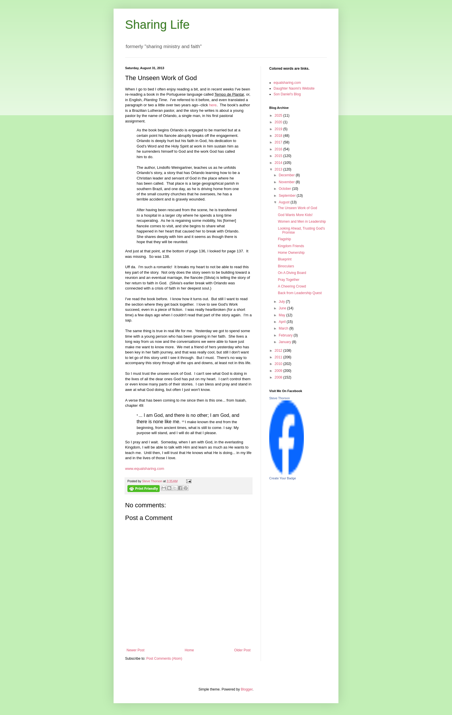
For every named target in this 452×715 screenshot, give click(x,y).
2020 (279, 122)
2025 (279, 116)
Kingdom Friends (291, 246)
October (285, 189)
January (285, 342)
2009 (279, 371)
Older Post (242, 650)
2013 (279, 169)
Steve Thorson (279, 398)
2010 (279, 364)
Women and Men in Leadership (302, 222)
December (287, 175)
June (283, 308)
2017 (279, 142)
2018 (279, 136)
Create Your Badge (282, 478)
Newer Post (135, 650)
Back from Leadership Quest (300, 293)
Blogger (247, 689)
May (282, 315)
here (212, 105)
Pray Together (289, 280)
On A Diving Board (292, 273)
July (282, 302)
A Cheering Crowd (292, 286)
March (284, 328)
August (285, 202)
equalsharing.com (287, 83)
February (286, 335)
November (287, 182)
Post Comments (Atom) (164, 659)
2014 (279, 163)
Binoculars (286, 266)
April (283, 322)
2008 (279, 377)
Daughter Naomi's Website (294, 88)
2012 (279, 351)
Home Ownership (291, 253)
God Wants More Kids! (295, 215)
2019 (279, 129)
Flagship (284, 239)
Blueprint (284, 259)
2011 (279, 357)
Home (189, 650)
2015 (279, 156)
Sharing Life (157, 24)
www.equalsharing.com (144, 468)
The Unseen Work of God (297, 208)
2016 (279, 149)
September (288, 196)
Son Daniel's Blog (287, 94)
